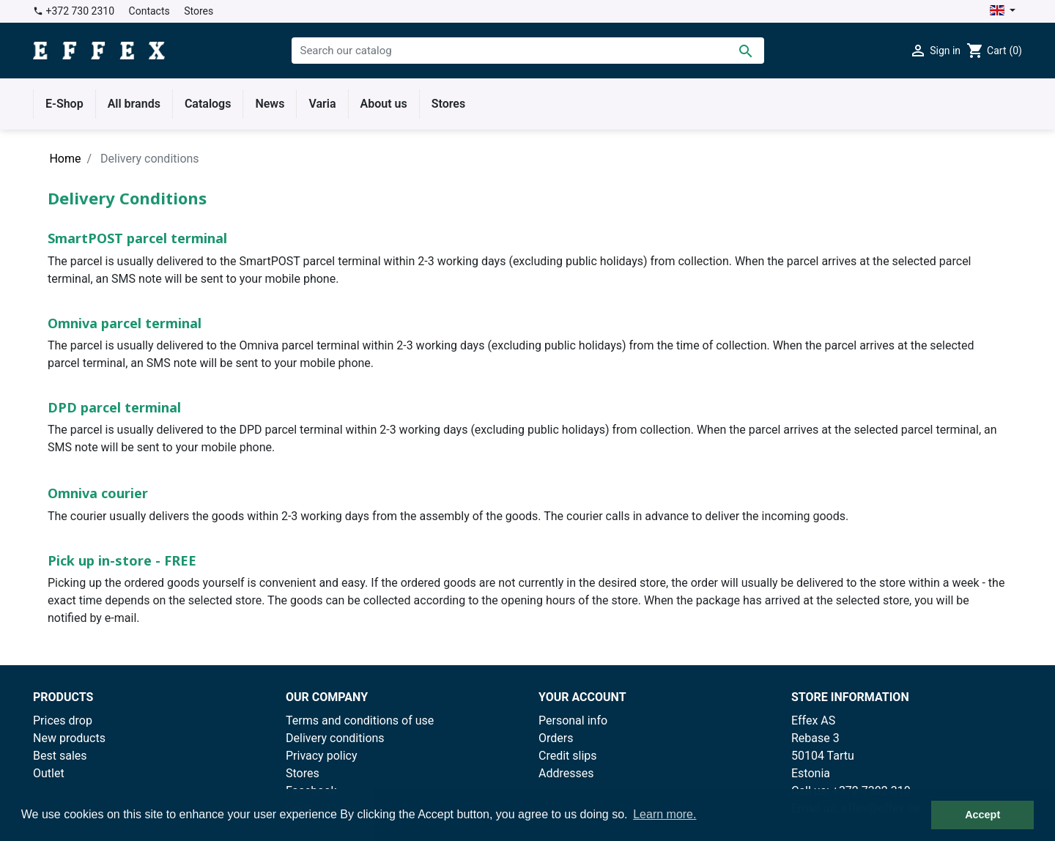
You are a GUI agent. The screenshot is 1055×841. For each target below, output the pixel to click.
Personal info (572, 720)
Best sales (60, 756)
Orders (555, 738)
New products (69, 738)
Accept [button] (982, 814)
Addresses (566, 773)
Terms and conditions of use (360, 720)
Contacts (149, 11)
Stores (198, 11)
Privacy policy (322, 756)
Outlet (48, 773)
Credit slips (567, 756)
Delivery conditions (335, 738)
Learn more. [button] (664, 814)
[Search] (528, 50)
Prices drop (62, 720)
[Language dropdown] (1002, 11)
